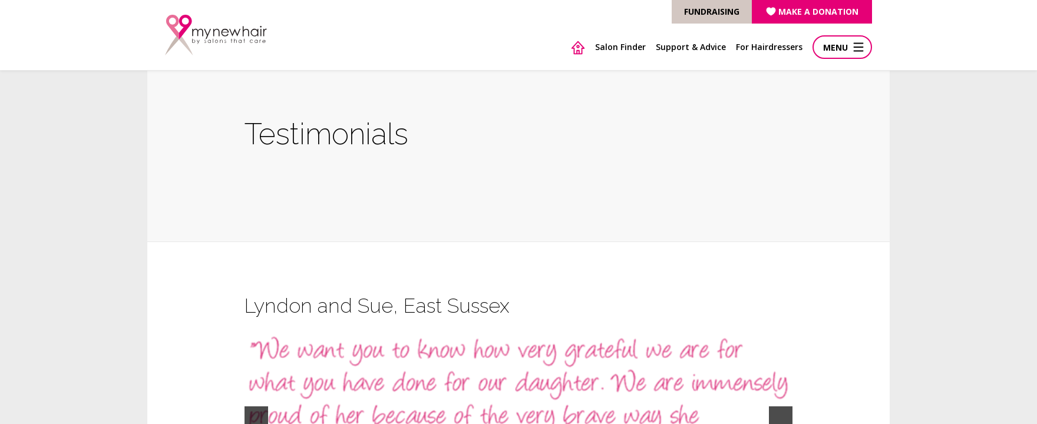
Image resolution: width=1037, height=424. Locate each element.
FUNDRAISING (711, 11)
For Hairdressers (769, 46)
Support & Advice (691, 46)
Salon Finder (620, 46)
